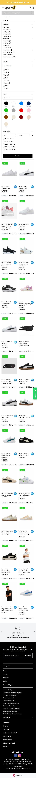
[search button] (31, 13)
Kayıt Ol (28, 655)
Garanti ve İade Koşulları (11, 703)
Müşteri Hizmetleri (9, 743)
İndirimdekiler (7, 740)
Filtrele (17, 156)
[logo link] (14, 7)
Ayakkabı (6, 678)
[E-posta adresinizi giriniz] (17, 655)
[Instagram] (19, 755)
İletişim (5, 726)
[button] (1, 632)
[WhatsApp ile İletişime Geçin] (35, 393)
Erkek (4, 671)
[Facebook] (15, 755)
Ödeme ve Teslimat (9, 695)
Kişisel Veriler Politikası (10, 711)
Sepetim (6, 746)
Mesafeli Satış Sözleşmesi (11, 708)
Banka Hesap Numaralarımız (12, 714)
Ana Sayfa (5, 17)
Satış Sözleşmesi (8, 698)
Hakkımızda (6, 723)
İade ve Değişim (8, 690)
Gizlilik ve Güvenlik (9, 706)
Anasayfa (6, 729)
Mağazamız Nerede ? (10, 733)
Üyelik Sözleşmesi (8, 701)
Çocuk (5, 674)
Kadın (5, 681)
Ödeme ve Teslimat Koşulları (12, 693)
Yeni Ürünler (7, 736)
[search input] (18, 13)
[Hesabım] (30, 8)
